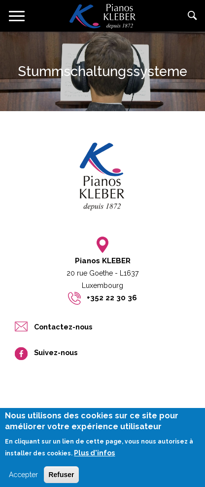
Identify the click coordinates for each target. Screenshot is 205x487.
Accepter (23, 479)
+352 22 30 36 (112, 297)
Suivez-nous (55, 352)
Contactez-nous (63, 327)
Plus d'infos (94, 457)
